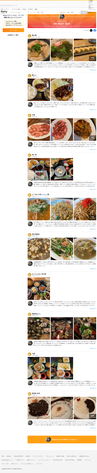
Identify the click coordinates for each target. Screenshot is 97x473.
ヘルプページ (87, 460)
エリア (90, 2)
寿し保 (34, 155)
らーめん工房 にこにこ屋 (40, 194)
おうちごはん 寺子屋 (39, 274)
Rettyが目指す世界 (18, 456)
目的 (90, 6)
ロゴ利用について (20, 460)
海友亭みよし (36, 314)
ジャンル (91, 4)
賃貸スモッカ (14, 463)
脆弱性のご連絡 (60, 456)
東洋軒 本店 (36, 393)
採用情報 (79, 460)
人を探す (91, 1)
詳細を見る (92, 70)
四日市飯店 (35, 234)
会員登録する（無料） (13, 35)
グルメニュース (92, 9)
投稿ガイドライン (31, 460)
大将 (33, 353)
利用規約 (28, 456)
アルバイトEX (5, 463)
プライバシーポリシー (38, 456)
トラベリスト (39, 463)
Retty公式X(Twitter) (70, 460)
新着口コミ (91, 8)
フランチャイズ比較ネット (26, 463)
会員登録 (89, 12)
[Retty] (4, 12)
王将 (33, 115)
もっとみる (92, 58)
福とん (34, 75)
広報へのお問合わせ (72, 456)
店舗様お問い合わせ (84, 456)
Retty (3, 456)
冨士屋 (34, 35)
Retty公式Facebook (57, 460)
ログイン (94, 12)
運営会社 (9, 456)
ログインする (13, 30)
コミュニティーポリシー (44, 460)
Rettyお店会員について (7, 460)
